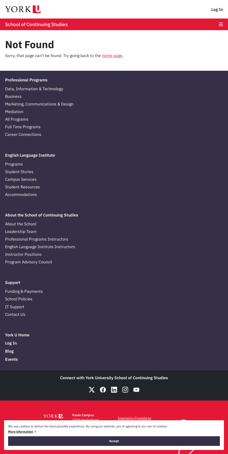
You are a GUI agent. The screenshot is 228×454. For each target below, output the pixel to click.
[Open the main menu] (221, 24)
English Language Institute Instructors (40, 246)
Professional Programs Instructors (36, 239)
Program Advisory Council (28, 261)
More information (20, 431)
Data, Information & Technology (34, 88)
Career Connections (23, 134)
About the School (20, 223)
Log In (217, 9)
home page (112, 55)
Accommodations (21, 194)
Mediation (14, 111)
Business (13, 96)
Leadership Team (21, 231)
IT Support (14, 306)
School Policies (18, 298)
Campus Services (21, 179)
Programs (14, 164)
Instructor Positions (23, 254)
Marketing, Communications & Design (39, 103)
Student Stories (19, 171)
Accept (114, 441)
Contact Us (15, 314)
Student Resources (22, 186)
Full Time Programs (23, 126)
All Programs (16, 119)
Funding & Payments (24, 291)
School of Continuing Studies (36, 24)
